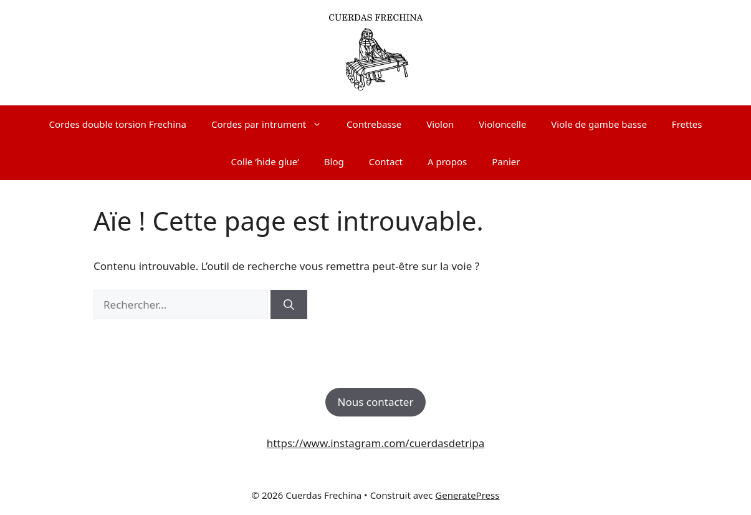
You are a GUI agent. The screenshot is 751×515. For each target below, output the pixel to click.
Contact (386, 161)
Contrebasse (374, 124)
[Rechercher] (288, 305)
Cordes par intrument (272, 124)
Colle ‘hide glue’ (265, 161)
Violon (440, 124)
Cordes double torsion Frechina (117, 124)
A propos (447, 161)
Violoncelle (502, 124)
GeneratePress (467, 495)
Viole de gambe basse (598, 124)
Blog (334, 161)
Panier (506, 161)
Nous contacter (376, 402)
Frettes (687, 124)
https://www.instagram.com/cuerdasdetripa (376, 443)
